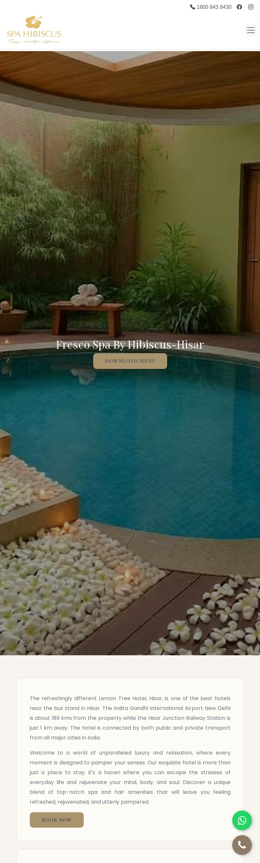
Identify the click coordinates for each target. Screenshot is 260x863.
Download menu (130, 360)
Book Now (57, 819)
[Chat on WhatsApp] (242, 820)
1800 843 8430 (211, 7)
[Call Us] (242, 845)
